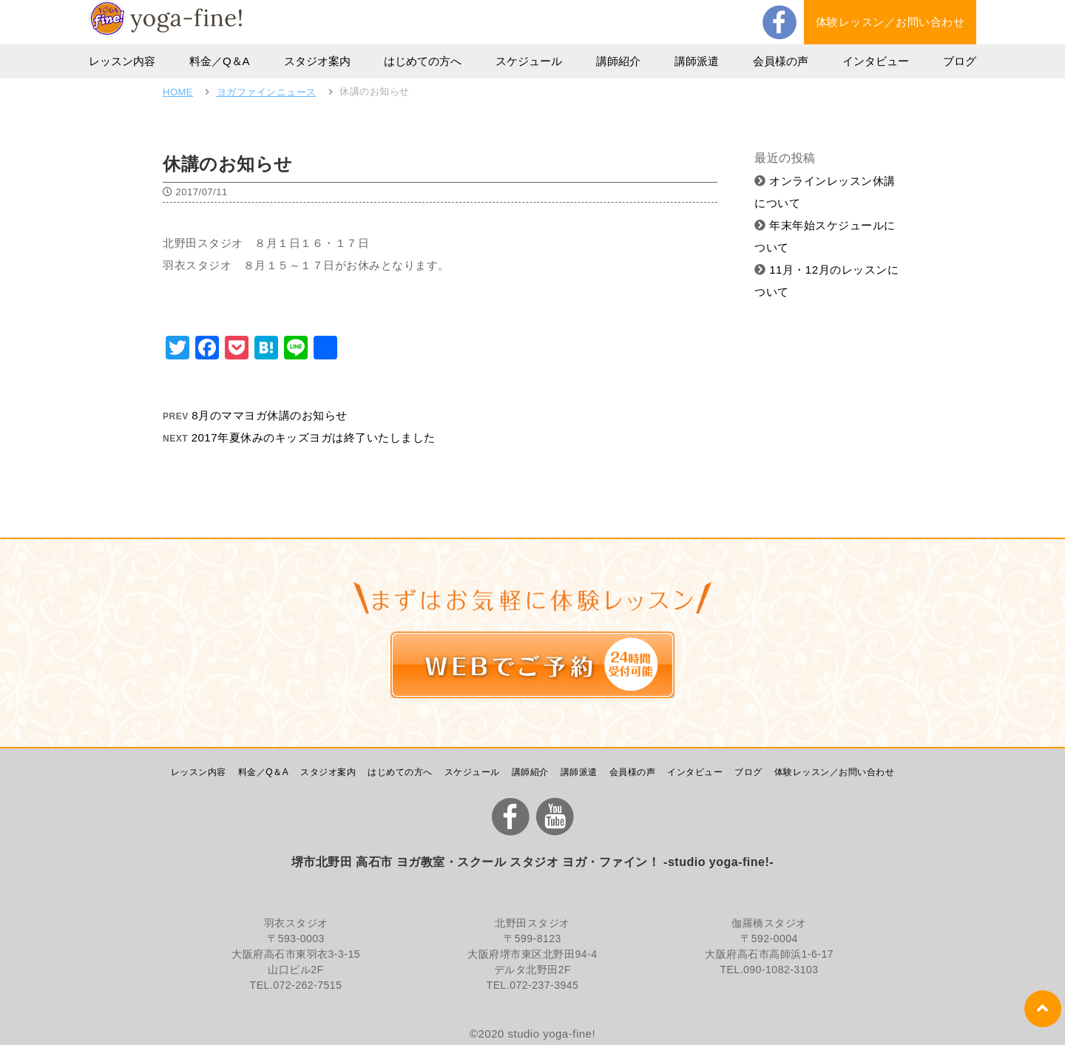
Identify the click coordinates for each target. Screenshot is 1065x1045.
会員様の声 (780, 61)
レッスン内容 (122, 61)
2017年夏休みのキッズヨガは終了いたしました (314, 437)
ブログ (959, 61)
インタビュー (875, 61)
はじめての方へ (423, 61)
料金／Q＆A (219, 61)
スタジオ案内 (317, 61)
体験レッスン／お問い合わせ (890, 22)
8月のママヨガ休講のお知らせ (269, 415)
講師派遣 (696, 61)
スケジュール (529, 61)
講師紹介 (618, 61)
